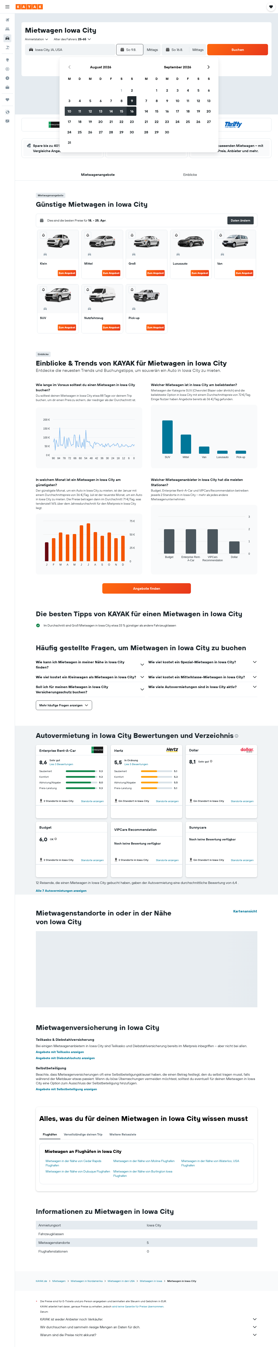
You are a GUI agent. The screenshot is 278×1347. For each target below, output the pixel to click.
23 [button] (132, 121)
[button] (7, 7)
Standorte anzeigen (92, 801)
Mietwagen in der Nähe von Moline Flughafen (144, 1161)
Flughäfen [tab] (50, 1134)
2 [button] (132, 90)
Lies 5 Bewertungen (136, 764)
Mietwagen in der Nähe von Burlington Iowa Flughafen (142, 1173)
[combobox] (37, 39)
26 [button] (90, 132)
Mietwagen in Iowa (151, 1281)
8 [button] (121, 101)
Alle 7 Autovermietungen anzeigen (61, 891)
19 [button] (90, 121)
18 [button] (79, 121)
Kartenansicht (245, 911)
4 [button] (80, 101)
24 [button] (69, 132)
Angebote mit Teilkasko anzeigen (60, 1052)
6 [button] (101, 101)
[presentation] (236, 736)
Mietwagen (59, 1281)
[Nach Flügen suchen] (7, 20)
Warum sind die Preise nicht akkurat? (148, 1334)
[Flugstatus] (7, 69)
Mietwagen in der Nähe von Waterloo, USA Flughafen (210, 1163)
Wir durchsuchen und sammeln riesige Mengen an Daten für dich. (148, 1327)
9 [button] (132, 101)
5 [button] (90, 101)
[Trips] (7, 99)
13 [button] (100, 111)
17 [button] (69, 121)
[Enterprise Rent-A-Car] (97, 750)
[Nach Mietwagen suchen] (7, 38)
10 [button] (69, 111)
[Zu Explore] (7, 59)
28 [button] (111, 132)
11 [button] (79, 111)
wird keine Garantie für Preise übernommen (138, 1306)
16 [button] (132, 111)
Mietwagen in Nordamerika (87, 1281)
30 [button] (132, 132)
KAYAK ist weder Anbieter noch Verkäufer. (148, 1319)
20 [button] (100, 121)
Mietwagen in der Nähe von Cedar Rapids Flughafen (73, 1163)
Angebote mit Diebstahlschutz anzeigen (65, 1058)
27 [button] (101, 132)
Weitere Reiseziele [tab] (122, 1134)
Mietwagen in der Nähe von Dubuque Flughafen (78, 1171)
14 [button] (111, 111)
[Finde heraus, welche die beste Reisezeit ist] (7, 78)
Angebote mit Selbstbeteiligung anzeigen (66, 1089)
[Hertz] (172, 750)
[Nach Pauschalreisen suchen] (7, 47)
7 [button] (111, 101)
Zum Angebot (67, 273)
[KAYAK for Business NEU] (7, 87)
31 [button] (69, 142)
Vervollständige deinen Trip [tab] (83, 1134)
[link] (146, 588)
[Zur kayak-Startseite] (29, 6)
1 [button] (121, 90)
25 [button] (80, 132)
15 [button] (121, 111)
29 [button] (121, 132)
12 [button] (90, 111)
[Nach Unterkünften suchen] (7, 29)
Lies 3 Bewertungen (61, 764)
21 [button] (111, 121)
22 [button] (121, 121)
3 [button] (69, 101)
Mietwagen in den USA (121, 1281)
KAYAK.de (41, 1281)
